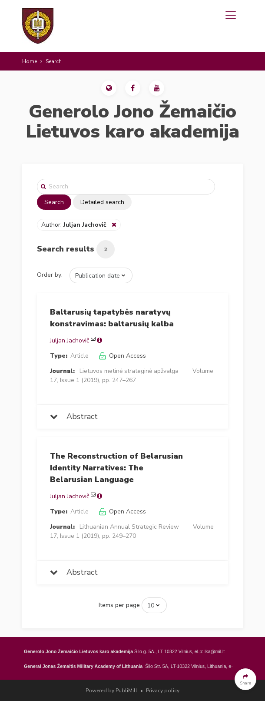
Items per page (119, 605)
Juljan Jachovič (69, 340)
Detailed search (102, 202)
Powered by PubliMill (111, 690)
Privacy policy (162, 690)
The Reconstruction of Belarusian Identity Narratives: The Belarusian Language (116, 468)
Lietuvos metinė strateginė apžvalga (129, 371)
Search (54, 202)
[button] (108, 88)
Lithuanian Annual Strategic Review (129, 527)
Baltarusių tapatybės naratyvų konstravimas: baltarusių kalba (112, 318)
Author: (74, 225)
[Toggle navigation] (231, 15)
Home (29, 61)
